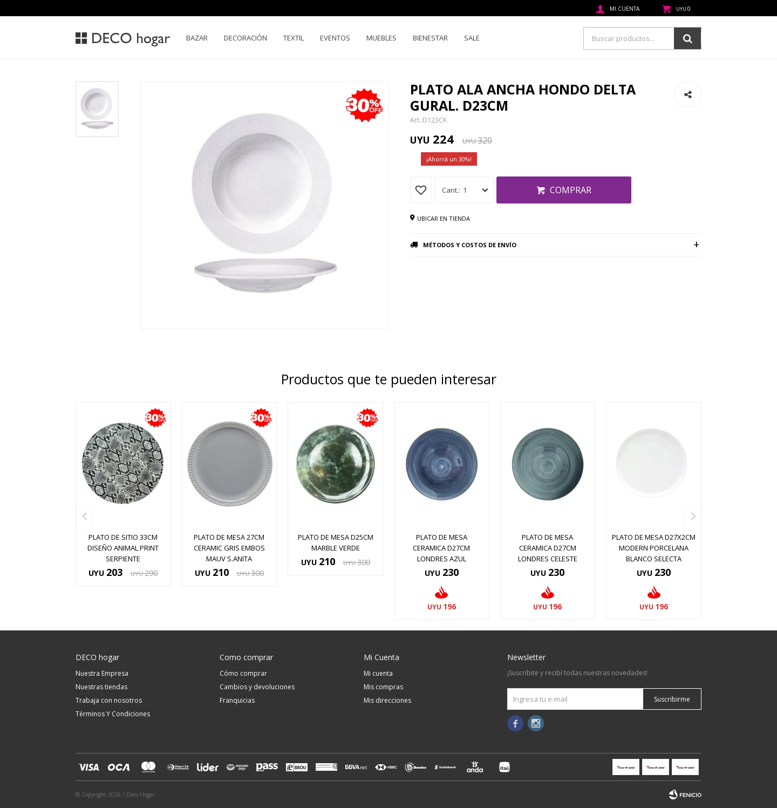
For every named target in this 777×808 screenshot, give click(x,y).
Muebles (381, 38)
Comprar (570, 190)
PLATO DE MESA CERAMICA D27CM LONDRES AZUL (441, 547)
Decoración (245, 38)
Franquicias (237, 700)
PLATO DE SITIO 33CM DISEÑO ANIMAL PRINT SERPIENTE (123, 547)
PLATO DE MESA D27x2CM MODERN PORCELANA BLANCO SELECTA (654, 547)
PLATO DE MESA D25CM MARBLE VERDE (335, 542)
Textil (293, 38)
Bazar (197, 38)
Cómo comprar (243, 673)
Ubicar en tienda (443, 218)
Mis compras (383, 686)
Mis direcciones (387, 700)
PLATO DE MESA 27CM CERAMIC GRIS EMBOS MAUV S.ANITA (229, 547)
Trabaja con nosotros (109, 700)
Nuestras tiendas (101, 686)
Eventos (335, 38)
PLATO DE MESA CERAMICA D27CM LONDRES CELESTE (547, 547)
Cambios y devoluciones (257, 686)
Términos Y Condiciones (113, 713)
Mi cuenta (378, 673)
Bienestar (430, 38)
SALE (472, 38)
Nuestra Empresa (102, 673)
